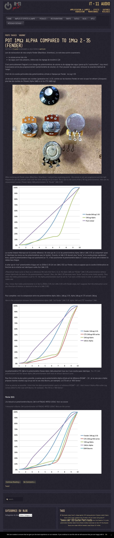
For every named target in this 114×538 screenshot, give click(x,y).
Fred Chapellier (99, 520)
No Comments (29, 482)
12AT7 (69, 518)
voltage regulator (79, 515)
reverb (72, 518)
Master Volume (76, 523)
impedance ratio (78, 518)
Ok (106, 534)
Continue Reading (12, 482)
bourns (65, 518)
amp (41, 49)
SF (95, 525)
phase (69, 515)
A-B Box (99, 525)
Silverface (85, 518)
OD (72, 520)
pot (91, 518)
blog (43, 49)
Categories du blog (12, 515)
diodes (76, 525)
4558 (79, 525)
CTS (100, 523)
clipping (88, 515)
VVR (85, 515)
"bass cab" (65, 520)
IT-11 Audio (106, 520)
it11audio (15, 49)
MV (81, 525)
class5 (89, 525)
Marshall (85, 525)
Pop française (105, 523)
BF (60, 515)
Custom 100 (96, 518)
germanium (93, 515)
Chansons (98, 515)
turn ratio (97, 523)
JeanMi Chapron (105, 515)
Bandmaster (65, 515)
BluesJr (93, 525)
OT (103, 518)
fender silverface (84, 523)
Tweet (7, 486)
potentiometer (63, 523)
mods (89, 520)
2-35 (89, 518)
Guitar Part (80, 520)
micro (93, 520)
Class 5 (73, 515)
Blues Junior (71, 525)
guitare (101, 518)
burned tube (91, 523)
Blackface (70, 523)
